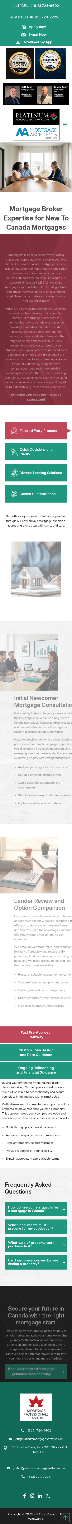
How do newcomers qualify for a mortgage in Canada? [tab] (33, 1209)
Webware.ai (36, 1519)
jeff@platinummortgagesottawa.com (36, 1439)
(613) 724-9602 (45, 6)
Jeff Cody (40, 1514)
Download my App (37, 42)
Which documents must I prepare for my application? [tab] (30, 1227)
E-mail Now (37, 34)
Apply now (37, 27)
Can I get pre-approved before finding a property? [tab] (33, 1262)
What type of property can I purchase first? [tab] (31, 1244)
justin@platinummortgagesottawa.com (36, 1468)
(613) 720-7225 (45, 17)
